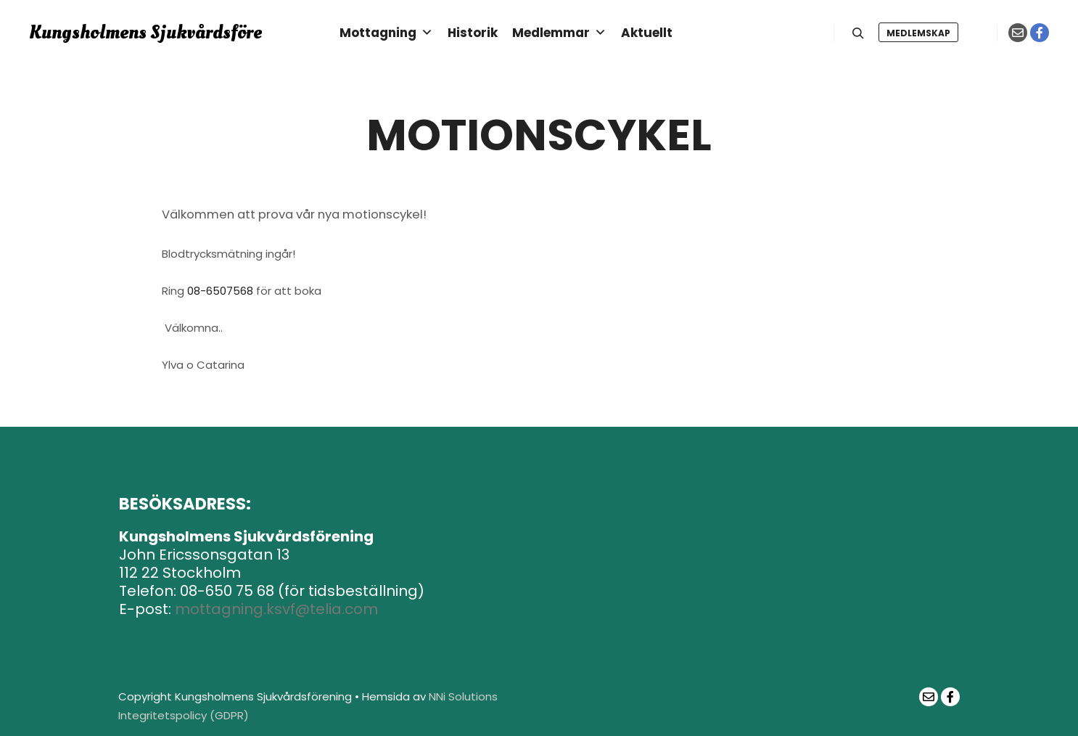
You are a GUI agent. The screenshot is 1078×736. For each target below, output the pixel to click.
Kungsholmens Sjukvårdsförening (101, 33)
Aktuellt (646, 32)
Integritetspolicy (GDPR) (183, 715)
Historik (473, 32)
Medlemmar (559, 32)
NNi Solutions (463, 696)
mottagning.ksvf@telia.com (276, 609)
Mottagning (386, 32)
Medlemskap (918, 33)
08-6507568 (220, 290)
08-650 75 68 (227, 591)
